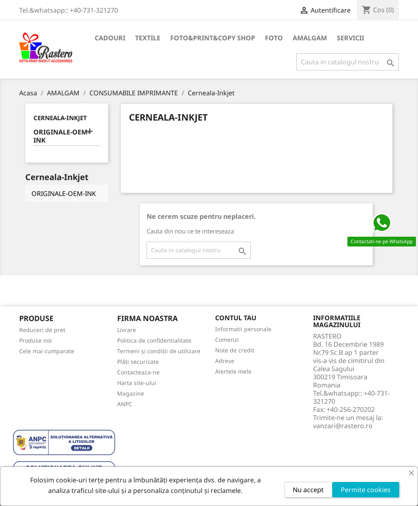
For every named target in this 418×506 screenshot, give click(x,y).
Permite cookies (366, 489)
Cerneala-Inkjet (60, 118)
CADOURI (110, 37)
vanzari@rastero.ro (343, 425)
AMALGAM (310, 37)
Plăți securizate (138, 361)
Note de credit (234, 350)
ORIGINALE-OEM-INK (61, 136)
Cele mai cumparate (46, 351)
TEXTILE (147, 37)
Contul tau (235, 317)
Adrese (224, 361)
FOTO (274, 37)
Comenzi (227, 339)
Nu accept (308, 489)
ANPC (124, 404)
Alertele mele (233, 371)
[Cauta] (347, 61)
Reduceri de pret (42, 330)
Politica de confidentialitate (154, 340)
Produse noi (35, 340)
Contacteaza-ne (138, 372)
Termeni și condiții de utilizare (158, 351)
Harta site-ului (136, 383)
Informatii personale (243, 329)
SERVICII (350, 37)
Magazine (130, 393)
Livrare (126, 330)
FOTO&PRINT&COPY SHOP (212, 37)
